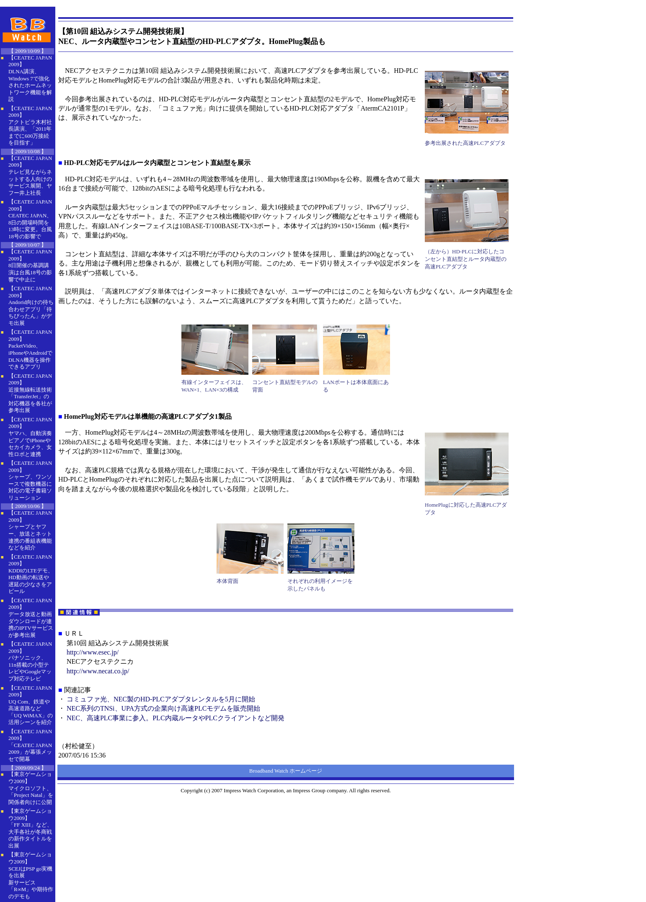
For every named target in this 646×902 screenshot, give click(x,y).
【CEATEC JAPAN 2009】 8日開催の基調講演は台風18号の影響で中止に (30, 265)
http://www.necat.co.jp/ (98, 671)
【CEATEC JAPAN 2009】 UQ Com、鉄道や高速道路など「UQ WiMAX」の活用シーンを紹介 (30, 705)
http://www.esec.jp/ (93, 652)
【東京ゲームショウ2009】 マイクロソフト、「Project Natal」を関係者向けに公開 (30, 788)
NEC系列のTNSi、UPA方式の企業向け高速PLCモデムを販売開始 (164, 708)
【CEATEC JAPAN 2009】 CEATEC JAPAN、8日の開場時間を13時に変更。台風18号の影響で (30, 219)
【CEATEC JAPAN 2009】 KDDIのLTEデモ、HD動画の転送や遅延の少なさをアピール (30, 574)
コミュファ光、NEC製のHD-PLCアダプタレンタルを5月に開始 (161, 699)
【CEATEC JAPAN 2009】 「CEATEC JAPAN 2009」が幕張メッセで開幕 (30, 745)
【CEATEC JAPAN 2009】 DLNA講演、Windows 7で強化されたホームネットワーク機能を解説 (30, 78)
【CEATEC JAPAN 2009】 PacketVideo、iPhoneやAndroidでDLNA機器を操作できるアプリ (30, 349)
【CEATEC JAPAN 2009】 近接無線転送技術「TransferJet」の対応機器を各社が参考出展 (30, 393)
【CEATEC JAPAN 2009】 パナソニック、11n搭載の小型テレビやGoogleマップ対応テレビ (30, 661)
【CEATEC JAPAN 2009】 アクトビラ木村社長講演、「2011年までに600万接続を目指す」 (30, 125)
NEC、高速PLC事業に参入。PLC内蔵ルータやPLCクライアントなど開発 (175, 718)
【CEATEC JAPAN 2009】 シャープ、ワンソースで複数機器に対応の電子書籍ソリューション (30, 480)
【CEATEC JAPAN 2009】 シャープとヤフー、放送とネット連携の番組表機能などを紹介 (30, 530)
